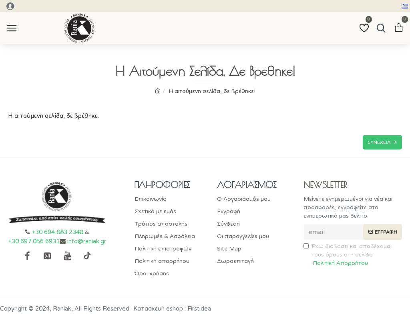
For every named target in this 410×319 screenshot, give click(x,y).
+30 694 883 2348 (57, 232)
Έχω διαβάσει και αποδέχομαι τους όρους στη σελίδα (347, 255)
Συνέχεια (379, 142)
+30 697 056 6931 (34, 241)
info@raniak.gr (86, 241)
